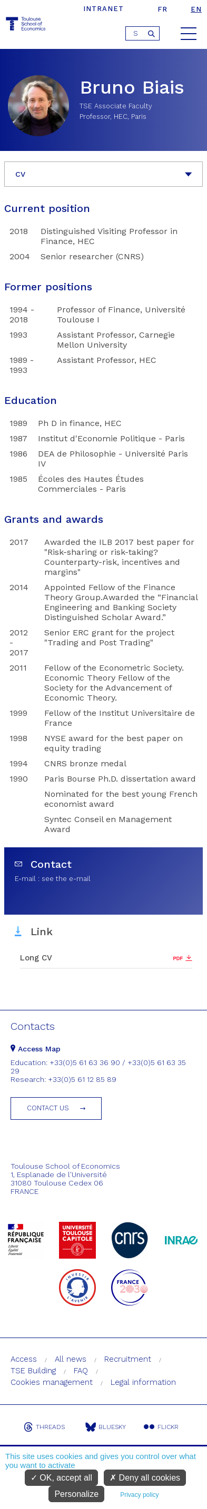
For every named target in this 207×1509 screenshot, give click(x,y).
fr (162, 9)
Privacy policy (139, 1494)
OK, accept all (61, 1477)
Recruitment (127, 1359)
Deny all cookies (145, 1477)
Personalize (76, 1494)
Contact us (48, 1108)
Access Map (36, 1049)
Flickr (161, 1427)
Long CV (36, 958)
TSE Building (33, 1370)
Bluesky (105, 1427)
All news (70, 1359)
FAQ (81, 1370)
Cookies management (52, 1382)
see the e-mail (66, 879)
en (196, 9)
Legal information (143, 1382)
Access (24, 1359)
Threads (44, 1427)
